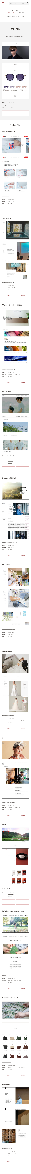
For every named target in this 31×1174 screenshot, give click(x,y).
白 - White (11, 107)
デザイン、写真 (11, 201)
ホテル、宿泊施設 (11, 287)
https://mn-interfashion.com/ (8, 369)
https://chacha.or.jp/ (6, 975)
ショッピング (10, 1067)
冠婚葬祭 (23, 720)
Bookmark (15, 113)
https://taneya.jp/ (6, 888)
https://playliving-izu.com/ (7, 282)
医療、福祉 (10, 461)
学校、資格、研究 (17, 980)
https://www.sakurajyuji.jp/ (8, 455)
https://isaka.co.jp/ (6, 195)
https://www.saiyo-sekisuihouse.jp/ (9, 542)
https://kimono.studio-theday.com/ (9, 802)
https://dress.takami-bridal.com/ (9, 715)
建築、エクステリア (12, 547)
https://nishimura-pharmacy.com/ (9, 629)
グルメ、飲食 (10, 894)
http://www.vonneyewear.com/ (15, 36)
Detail (8, 209)
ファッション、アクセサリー (15, 105)
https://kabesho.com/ (7, 1148)
